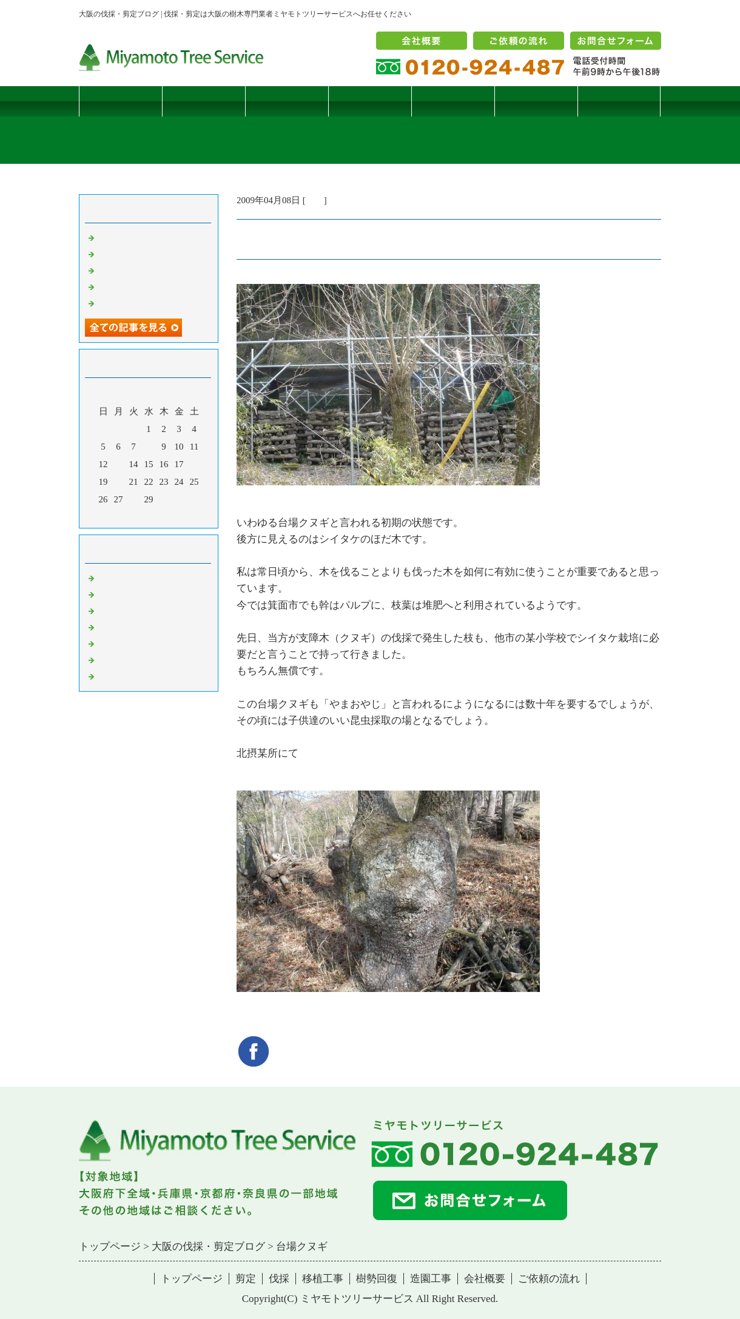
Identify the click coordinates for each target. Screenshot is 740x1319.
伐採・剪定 (120, 577)
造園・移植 (120, 659)
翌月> (171, 516)
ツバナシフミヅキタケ (142, 303)
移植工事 (370, 101)
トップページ (121, 101)
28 (133, 499)
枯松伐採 (115, 286)
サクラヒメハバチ (133, 237)
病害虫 (110, 594)
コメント (115, 676)
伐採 (287, 101)
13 (118, 464)
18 (194, 464)
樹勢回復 (453, 101)
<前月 (125, 516)
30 (164, 499)
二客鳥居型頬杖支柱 (138, 270)
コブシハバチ (124, 253)
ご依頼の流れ (549, 1278)
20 (118, 482)
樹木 (106, 627)
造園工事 (536, 101)
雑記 (315, 200)
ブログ (619, 101)
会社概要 (484, 1278)
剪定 (203, 101)
